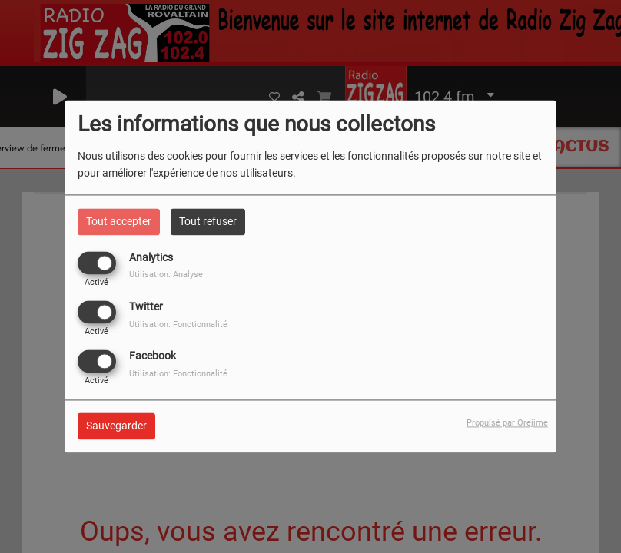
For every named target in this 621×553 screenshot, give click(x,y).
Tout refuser (208, 221)
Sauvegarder (116, 426)
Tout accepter (118, 221)
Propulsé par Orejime (507, 424)
